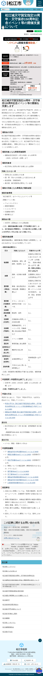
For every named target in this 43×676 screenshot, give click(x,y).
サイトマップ (30, 670)
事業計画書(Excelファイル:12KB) (19, 454)
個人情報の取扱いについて (18, 669)
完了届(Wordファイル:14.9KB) (18, 474)
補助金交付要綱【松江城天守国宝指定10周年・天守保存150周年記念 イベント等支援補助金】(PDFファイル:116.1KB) (23, 415)
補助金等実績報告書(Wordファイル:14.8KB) (23, 477)
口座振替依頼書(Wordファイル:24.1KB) (21, 483)
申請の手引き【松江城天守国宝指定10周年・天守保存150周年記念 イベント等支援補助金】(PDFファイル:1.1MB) (23, 406)
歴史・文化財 (37, 9)
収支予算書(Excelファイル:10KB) (19, 460)
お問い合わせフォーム (11, 538)
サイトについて (8, 669)
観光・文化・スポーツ (24, 9)
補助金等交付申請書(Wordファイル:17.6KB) (23, 452)
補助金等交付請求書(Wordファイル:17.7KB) (23, 480)
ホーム (13, 9)
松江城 (4, 562)
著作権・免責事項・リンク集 (31, 669)
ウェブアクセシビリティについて (19, 670)
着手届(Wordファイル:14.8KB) (18, 471)
